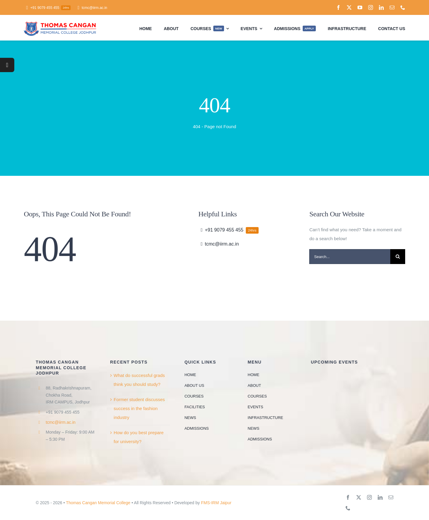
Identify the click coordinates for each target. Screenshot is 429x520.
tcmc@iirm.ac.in (61, 422)
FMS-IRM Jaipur (216, 502)
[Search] (397, 256)
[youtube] (360, 7)
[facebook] (338, 7)
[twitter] (349, 7)
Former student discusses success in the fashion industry (139, 408)
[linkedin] (381, 7)
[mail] (392, 7)
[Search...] (349, 256)
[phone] (402, 7)
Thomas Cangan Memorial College (98, 502)
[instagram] (370, 7)
